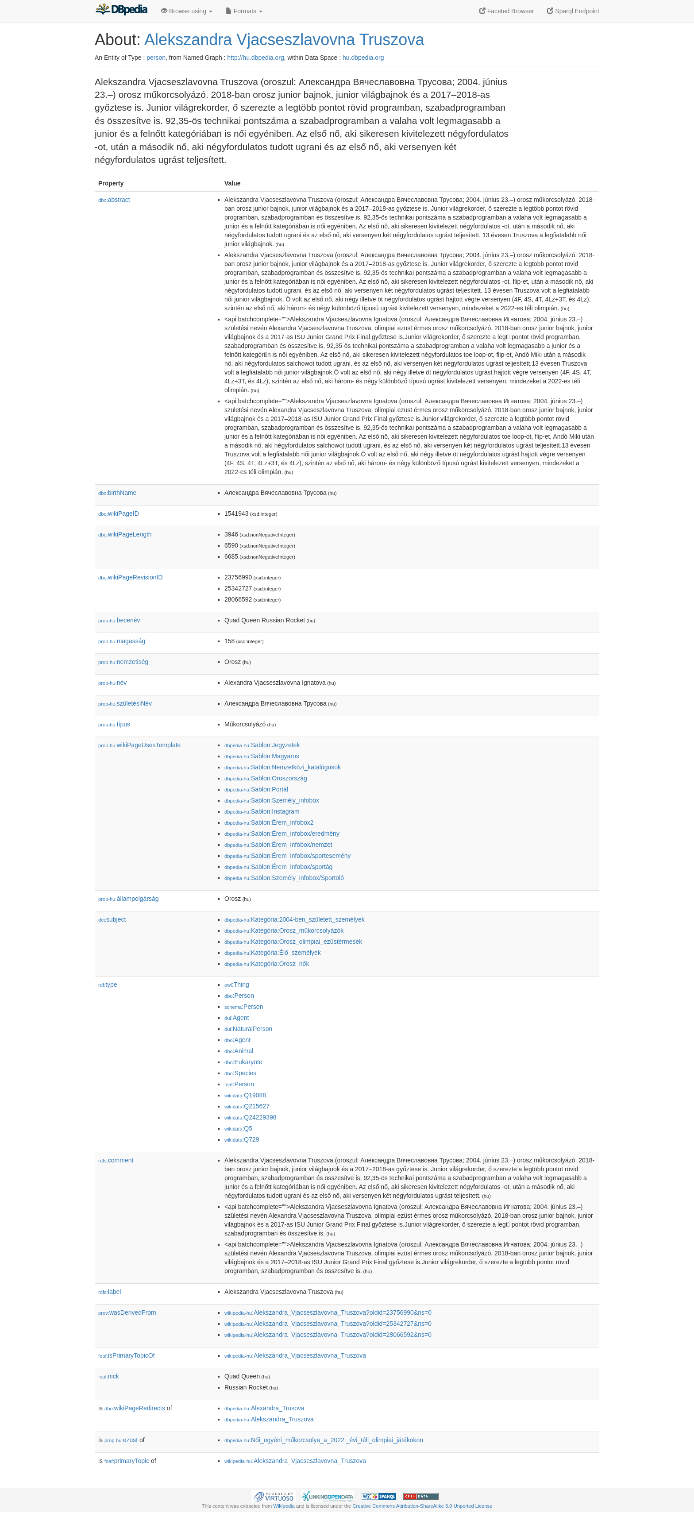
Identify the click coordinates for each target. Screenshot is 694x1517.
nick (108, 1376)
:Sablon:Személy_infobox (271, 800)
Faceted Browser (506, 11)
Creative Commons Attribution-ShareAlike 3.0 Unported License (422, 1506)
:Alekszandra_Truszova (269, 1419)
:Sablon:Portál (256, 789)
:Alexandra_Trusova (264, 1408)
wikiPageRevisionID (130, 577)
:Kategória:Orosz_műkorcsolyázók (283, 930)
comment (115, 1160)
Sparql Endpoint (573, 11)
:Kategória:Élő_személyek (272, 952)
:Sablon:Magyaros (261, 756)
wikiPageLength (125, 534)
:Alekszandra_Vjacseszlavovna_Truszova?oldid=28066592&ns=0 (328, 1334)
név (112, 682)
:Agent (236, 1017)
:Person (239, 995)
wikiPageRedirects (134, 1408)
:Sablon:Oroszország (265, 778)
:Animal (238, 1050)
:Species (240, 1073)
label (109, 1291)
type (107, 984)
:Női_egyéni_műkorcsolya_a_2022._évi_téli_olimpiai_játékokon (323, 1440)
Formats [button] (244, 11)
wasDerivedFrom (127, 1312)
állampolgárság (128, 898)
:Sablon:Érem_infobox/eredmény (281, 833)
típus (114, 724)
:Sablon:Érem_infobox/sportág (278, 866)
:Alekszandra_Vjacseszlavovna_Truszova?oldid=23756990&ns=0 (328, 1312)
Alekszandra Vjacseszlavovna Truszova (284, 40)
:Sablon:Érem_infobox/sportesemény (287, 855)
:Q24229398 (250, 1117)
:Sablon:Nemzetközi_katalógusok (282, 767)
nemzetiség (123, 661)
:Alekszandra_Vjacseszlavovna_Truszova (295, 1355)
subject (112, 919)
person (156, 57)
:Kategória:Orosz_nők (266, 963)
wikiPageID (118, 513)
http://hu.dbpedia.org (255, 57)
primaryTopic (126, 1460)
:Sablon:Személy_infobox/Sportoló (284, 877)
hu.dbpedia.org (363, 57)
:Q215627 (247, 1106)
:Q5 (238, 1128)
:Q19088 (245, 1095)
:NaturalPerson (248, 1028)
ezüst (121, 1440)
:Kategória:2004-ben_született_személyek (294, 919)
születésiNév (125, 703)
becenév (119, 620)
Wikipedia (284, 1506)
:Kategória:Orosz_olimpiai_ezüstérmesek (293, 941)
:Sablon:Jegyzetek (262, 745)
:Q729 (241, 1139)
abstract (114, 199)
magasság (121, 641)
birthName (117, 492)
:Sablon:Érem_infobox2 (269, 822)
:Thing (236, 984)
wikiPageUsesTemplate (139, 745)
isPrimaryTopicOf (126, 1355)
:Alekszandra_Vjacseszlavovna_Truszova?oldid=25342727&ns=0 (328, 1323)
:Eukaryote (243, 1061)
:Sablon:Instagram (262, 811)
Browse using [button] (186, 11)
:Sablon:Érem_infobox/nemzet (278, 844)
